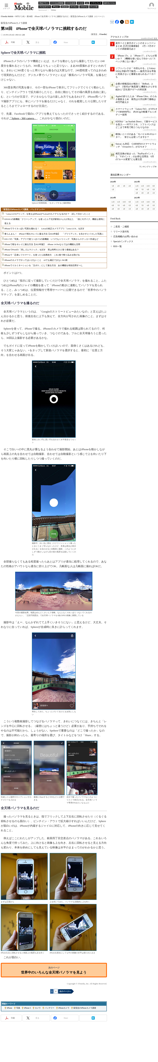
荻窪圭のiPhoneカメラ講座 (84, 1008)
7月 (142, 189)
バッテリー (49, 1008)
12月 (137, 186)
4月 (118, 186)
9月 (153, 186)
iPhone (9, 1008)
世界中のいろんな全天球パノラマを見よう (54, 972)
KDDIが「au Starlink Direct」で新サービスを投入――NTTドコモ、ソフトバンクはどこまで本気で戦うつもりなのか (136, 124)
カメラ (38, 1008)
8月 (137, 189)
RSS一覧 (117, 246)
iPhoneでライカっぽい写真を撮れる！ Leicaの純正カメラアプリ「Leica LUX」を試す (44, 228)
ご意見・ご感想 (121, 226)
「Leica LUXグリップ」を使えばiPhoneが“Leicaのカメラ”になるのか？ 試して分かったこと (47, 214)
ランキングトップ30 (147, 166)
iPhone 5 (27, 1008)
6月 (148, 189)
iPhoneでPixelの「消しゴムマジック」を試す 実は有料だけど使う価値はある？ (41, 249)
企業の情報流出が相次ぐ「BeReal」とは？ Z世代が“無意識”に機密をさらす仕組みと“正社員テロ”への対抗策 (136, 87)
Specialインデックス (123, 241)
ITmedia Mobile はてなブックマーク (132, 21)
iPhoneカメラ (63, 1008)
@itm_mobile (122, 21)
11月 (142, 186)
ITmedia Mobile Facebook (117, 21)
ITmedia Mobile (7, 16)
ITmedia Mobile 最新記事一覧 (127, 21)
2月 (129, 186)
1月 (113, 189)
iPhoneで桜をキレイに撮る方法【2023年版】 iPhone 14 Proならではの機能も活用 (42, 244)
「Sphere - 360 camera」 (23, 118)
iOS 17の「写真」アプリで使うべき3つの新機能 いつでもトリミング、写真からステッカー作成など (51, 239)
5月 (113, 186)
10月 (148, 186)
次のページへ (65, 991)
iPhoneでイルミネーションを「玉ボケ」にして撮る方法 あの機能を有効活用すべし (43, 265)
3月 (124, 186)
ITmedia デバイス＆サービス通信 (112, 21)
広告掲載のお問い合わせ (125, 236)
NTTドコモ (20, 16)
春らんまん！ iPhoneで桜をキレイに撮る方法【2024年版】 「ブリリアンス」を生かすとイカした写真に (54, 234)
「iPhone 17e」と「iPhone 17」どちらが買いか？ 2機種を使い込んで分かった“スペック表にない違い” (136, 59)
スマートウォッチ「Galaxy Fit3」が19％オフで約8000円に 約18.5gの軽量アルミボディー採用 (137, 112)
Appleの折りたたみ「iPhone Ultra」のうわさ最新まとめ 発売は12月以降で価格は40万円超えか (136, 99)
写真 (18, 1008)
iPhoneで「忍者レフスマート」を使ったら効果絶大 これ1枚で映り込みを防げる (42, 255)
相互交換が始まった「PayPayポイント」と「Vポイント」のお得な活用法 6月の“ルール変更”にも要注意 (136, 156)
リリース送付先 (121, 231)
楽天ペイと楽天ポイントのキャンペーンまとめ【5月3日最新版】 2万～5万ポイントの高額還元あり (136, 46)
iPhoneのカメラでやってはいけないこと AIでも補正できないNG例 (35, 260)
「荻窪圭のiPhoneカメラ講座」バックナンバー (23, 209)
